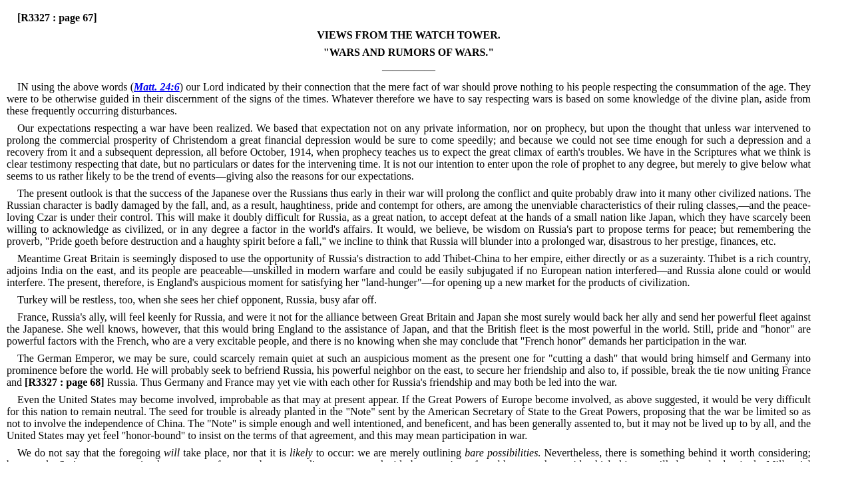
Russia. (81, 382)
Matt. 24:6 (157, 86)
